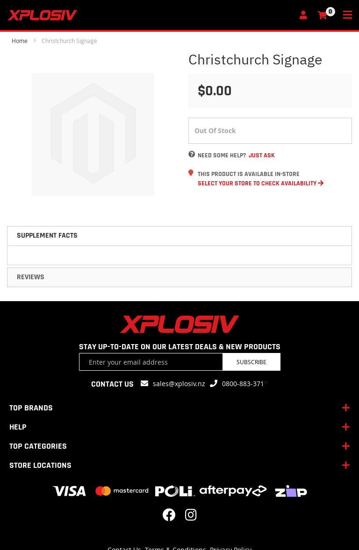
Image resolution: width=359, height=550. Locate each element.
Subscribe (251, 362)
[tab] (179, 236)
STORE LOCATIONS (40, 465)
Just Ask (262, 155)
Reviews (30, 277)
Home (20, 40)
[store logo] (150, 15)
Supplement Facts (47, 235)
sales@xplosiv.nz (179, 383)
